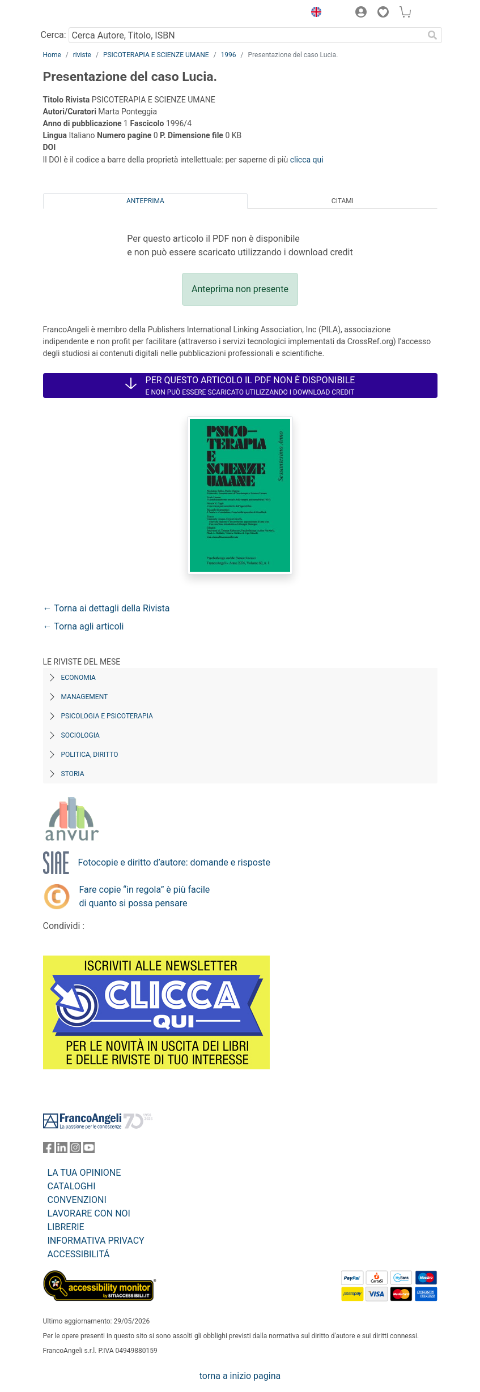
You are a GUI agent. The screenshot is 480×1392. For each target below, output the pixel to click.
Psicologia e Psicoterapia (107, 716)
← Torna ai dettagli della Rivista (106, 608)
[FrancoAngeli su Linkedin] (61, 1150)
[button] (314, 13)
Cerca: (53, 34)
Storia (72, 774)
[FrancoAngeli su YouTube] (89, 1150)
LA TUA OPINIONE (84, 1172)
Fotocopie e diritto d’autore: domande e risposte (174, 862)
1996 (228, 55)
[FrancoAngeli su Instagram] (75, 1150)
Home (52, 55)
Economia (78, 678)
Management (84, 697)
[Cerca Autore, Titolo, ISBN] (246, 35)
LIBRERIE (66, 1227)
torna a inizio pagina (240, 1375)
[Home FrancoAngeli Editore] (81, 13)
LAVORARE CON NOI (89, 1213)
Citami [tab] (343, 201)
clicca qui (307, 159)
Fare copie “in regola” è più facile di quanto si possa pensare (144, 896)
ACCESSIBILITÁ (79, 1254)
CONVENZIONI (77, 1199)
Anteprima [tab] (145, 201)
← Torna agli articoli (83, 626)
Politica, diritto (89, 755)
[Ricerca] (433, 35)
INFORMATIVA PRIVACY (96, 1240)
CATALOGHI (72, 1186)
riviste (82, 55)
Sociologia (80, 735)
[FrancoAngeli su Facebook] (48, 1150)
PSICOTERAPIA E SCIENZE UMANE (156, 55)
